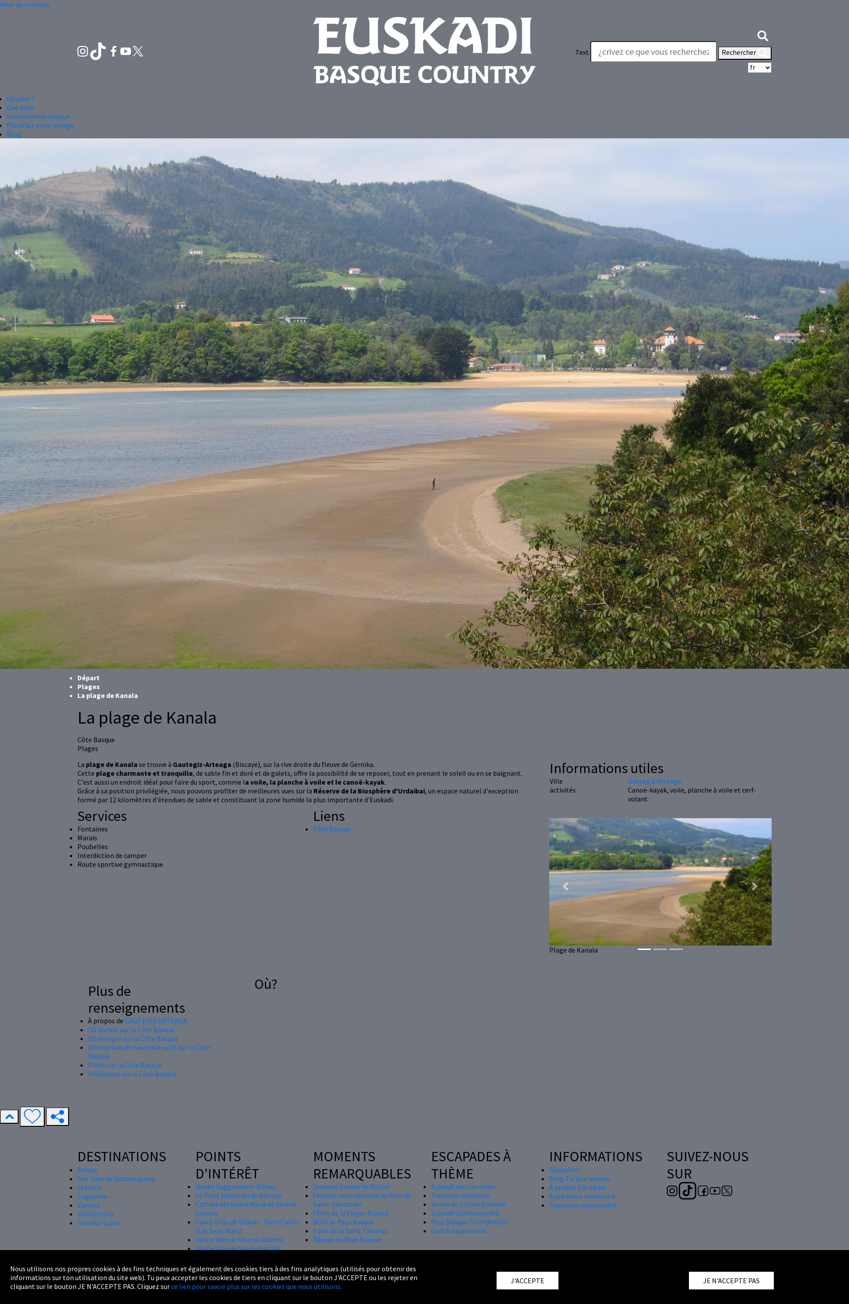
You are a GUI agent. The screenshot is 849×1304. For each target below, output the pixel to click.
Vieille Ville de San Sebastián (238, 1248)
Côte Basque (332, 828)
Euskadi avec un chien (463, 1186)
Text (582, 52)
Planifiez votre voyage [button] (40, 125)
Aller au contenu (25, 4)
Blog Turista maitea (579, 1178)
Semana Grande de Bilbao (351, 1186)
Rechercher (745, 53)
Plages (88, 686)
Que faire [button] (20, 107)
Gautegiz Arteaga (654, 781)
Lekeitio (89, 1187)
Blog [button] (14, 134)
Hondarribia (95, 1213)
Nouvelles (564, 1169)
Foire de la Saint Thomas (350, 1230)
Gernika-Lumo (99, 1222)
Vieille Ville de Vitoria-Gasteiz (239, 1239)
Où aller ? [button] (21, 98)
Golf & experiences (459, 1230)
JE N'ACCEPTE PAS (731, 1280)
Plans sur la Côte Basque (125, 1064)
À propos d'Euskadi (577, 1187)
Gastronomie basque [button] (38, 116)
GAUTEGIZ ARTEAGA (156, 1020)
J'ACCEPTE (527, 1280)
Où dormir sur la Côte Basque (131, 1029)
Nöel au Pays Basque (343, 1221)
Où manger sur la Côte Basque (133, 1038)
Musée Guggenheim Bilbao (235, 1186)
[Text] (653, 51)
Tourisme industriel (460, 1195)
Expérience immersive (582, 1196)
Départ (88, 677)
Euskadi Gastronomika (465, 1213)
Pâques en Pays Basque (347, 1239)
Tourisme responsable (583, 1205)
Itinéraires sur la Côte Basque (132, 1073)
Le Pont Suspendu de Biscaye (238, 1195)
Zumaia (88, 1205)
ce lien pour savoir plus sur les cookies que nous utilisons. (256, 1286)
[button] (762, 34)
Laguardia (92, 1196)
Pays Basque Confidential (469, 1221)
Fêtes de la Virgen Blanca (350, 1213)
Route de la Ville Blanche (468, 1204)
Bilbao (87, 1169)
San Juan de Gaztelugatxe (116, 1178)
